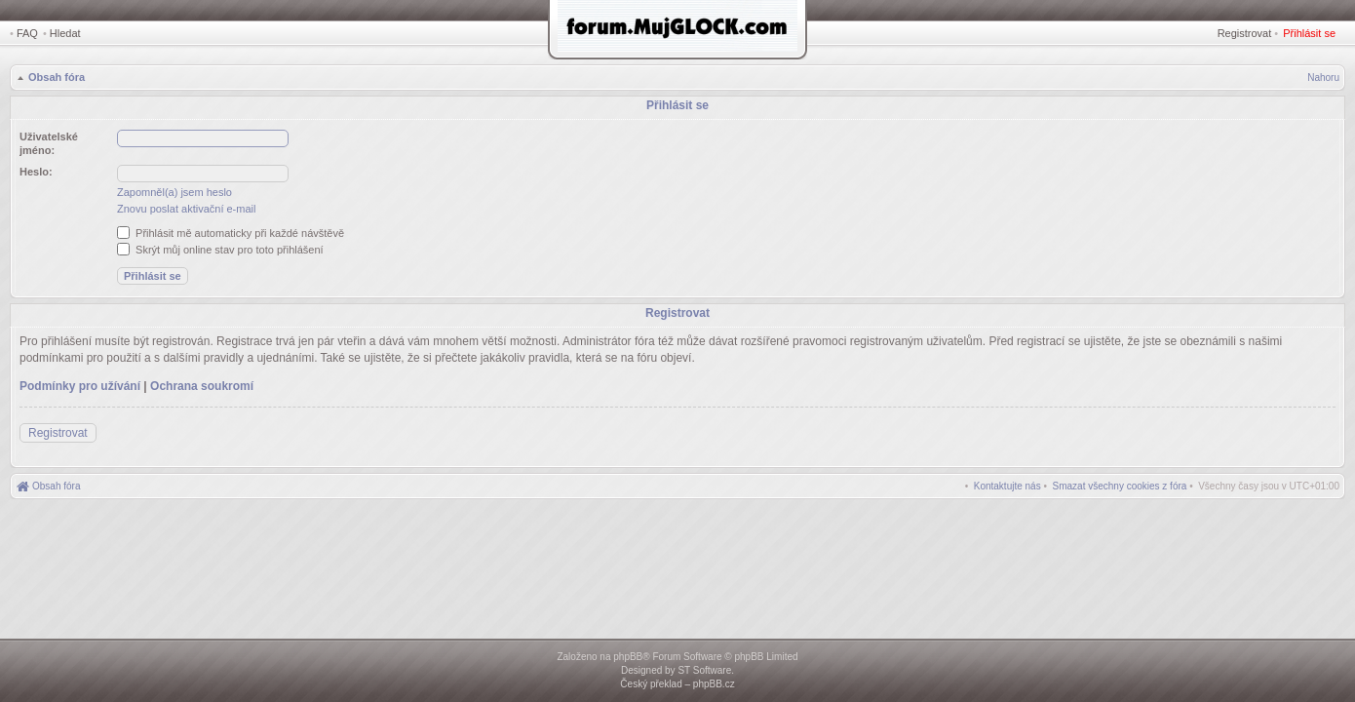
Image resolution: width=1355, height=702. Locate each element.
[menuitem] (1120, 486)
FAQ (27, 33)
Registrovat (1245, 33)
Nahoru (1323, 77)
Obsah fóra (56, 77)
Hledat (65, 33)
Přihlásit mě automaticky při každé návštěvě (230, 233)
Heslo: (36, 171)
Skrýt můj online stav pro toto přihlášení (220, 249)
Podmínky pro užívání (79, 386)
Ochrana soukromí (201, 386)
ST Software (704, 670)
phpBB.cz (714, 684)
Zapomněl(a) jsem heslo (174, 192)
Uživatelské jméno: (48, 143)
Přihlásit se (1309, 33)
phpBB (627, 656)
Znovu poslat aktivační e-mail (186, 208)
